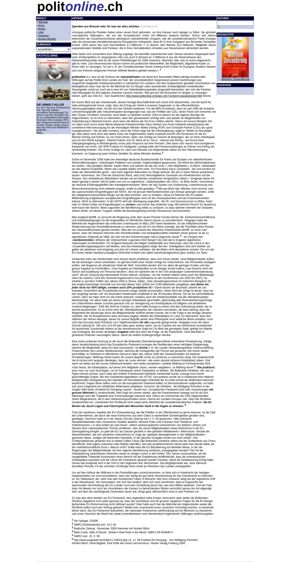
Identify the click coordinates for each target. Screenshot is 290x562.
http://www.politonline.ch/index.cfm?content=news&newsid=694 (164, 96)
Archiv (41, 25)
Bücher (42, 29)
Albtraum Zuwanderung (235, 79)
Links (41, 32)
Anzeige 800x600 (47, 39)
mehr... (40, 132)
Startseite (43, 22)
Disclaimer (43, 35)
